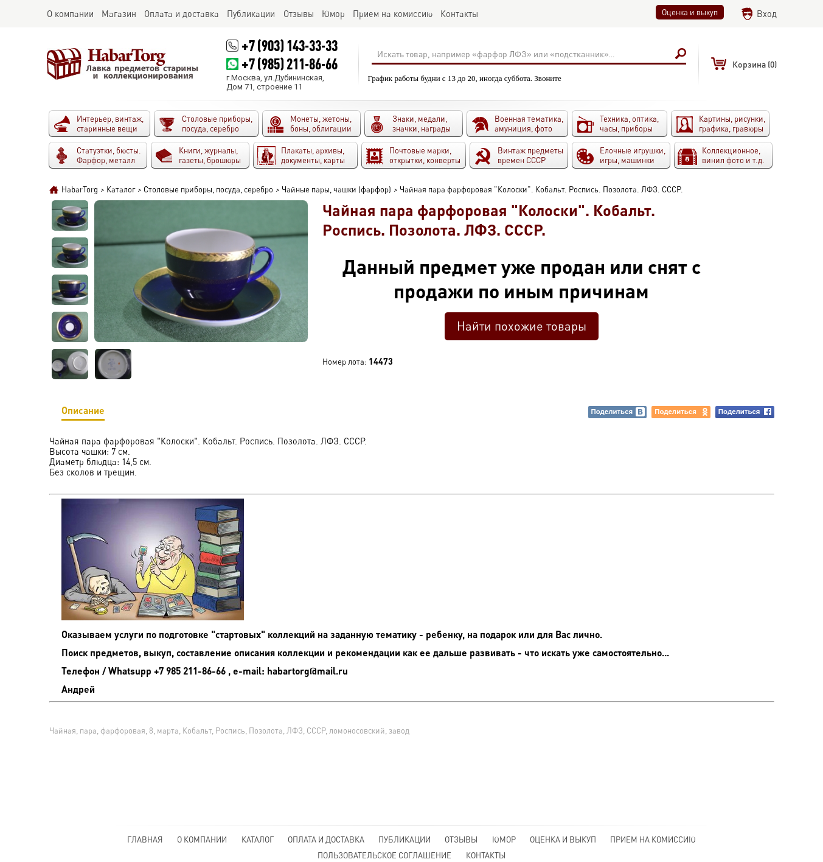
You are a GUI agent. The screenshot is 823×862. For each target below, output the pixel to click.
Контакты (485, 855)
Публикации (404, 839)
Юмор (504, 839)
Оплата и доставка (326, 839)
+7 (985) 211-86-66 (289, 63)
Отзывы (461, 839)
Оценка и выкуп (690, 12)
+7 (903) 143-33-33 (289, 45)
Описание (83, 412)
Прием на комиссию (653, 839)
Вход (767, 14)
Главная (145, 839)
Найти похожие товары (521, 326)
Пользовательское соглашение (384, 855)
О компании (202, 839)
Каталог (257, 839)
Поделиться (618, 411)
